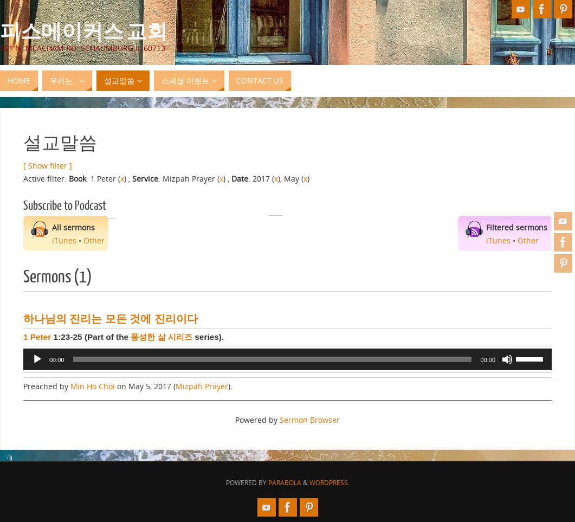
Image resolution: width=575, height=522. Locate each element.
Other (94, 240)
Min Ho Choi (92, 386)
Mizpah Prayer (202, 386)
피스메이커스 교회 (83, 30)
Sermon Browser (310, 420)
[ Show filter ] (47, 165)
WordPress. (329, 482)
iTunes (64, 240)
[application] (287, 359)
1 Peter (37, 336)
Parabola (284, 482)
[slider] (272, 359)
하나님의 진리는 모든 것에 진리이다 (110, 319)
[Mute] (507, 359)
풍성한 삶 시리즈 (161, 336)
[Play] (37, 359)
